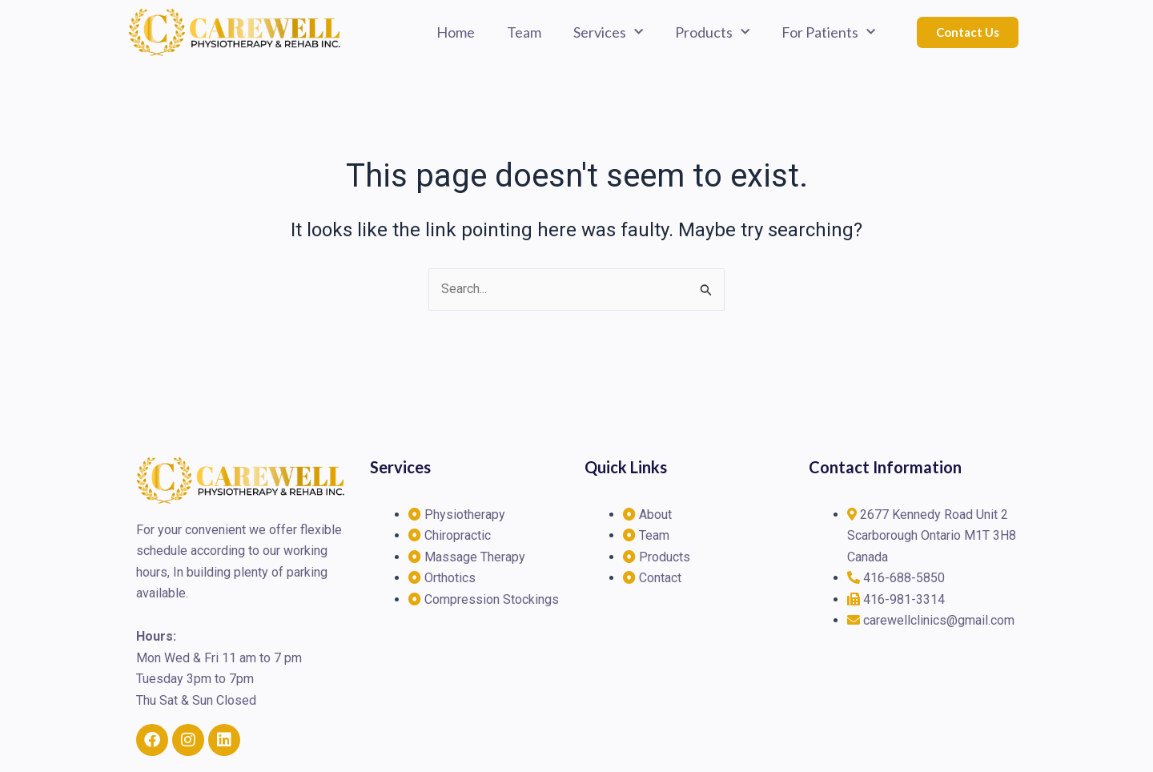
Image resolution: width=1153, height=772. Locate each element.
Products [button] (712, 32)
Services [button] (608, 32)
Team (524, 32)
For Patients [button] (828, 32)
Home (455, 32)
